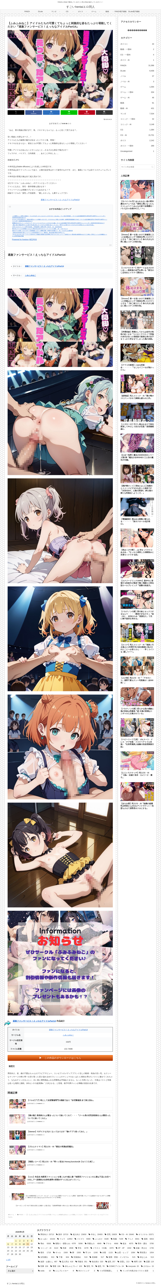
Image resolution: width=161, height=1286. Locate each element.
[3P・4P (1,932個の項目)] (123, 1248)
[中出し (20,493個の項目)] (95, 1234)
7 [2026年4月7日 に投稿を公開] (12, 1244)
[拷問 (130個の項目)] (137, 1262)
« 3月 (8, 1260)
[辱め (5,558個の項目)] (44, 1243)
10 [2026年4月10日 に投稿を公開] (24, 1244)
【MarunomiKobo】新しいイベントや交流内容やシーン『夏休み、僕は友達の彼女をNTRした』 (38, 232)
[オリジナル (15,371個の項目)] (145, 1234)
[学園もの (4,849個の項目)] (93, 1243)
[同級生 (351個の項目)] (81, 1262)
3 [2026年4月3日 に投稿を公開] (23, 1241)
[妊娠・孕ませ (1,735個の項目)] (144, 1248)
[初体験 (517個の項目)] (97, 1257)
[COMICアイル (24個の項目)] (115, 1266)
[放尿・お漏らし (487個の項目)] (47, 1262)
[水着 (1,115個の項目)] (106, 1252)
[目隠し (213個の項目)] (123, 1262)
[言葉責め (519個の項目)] (79, 1257)
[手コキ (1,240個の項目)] (90, 1252)
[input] (137, 167)
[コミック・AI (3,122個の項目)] (48, 1248)
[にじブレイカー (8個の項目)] (63, 1271)
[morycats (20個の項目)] (132, 1266)
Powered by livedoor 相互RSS (24, 240)
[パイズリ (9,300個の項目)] (82, 1239)
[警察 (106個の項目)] (55, 1266)
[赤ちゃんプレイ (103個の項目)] (72, 1266)
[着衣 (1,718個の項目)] (44, 1252)
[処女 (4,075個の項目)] (126, 1243)
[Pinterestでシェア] (86, 112)
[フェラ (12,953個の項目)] (64, 1239)
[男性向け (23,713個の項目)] (46, 1234)
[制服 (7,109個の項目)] (117, 1239)
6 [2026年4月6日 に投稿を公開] (8, 1244)
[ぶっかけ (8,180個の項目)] (101, 1239)
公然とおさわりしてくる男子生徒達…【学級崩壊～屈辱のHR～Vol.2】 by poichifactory (37, 227)
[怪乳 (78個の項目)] (88, 1266)
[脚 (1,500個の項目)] (75, 1252)
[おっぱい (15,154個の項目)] (46, 1239)
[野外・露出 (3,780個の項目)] (144, 1243)
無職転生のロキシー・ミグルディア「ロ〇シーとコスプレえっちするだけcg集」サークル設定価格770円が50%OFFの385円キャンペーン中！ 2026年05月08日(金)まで (58, 223)
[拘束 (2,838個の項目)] (66, 1248)
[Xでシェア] (16, 112)
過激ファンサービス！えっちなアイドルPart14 (60, 200)
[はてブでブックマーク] (51, 112)
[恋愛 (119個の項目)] (149, 1262)
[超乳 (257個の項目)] (110, 1262)
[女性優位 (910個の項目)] (46, 1257)
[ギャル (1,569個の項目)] (60, 1252)
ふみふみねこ (30, 275)
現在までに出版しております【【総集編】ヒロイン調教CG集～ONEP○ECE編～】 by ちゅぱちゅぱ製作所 (42, 230)
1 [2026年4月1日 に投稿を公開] (15, 1241)
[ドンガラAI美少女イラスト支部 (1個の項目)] (137, 1271)
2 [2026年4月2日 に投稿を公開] (19, 1241)
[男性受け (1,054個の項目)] (145, 1252)
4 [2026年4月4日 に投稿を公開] (27, 1241)
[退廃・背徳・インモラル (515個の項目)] (120, 1257)
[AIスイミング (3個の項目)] (85, 1271)
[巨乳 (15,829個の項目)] (111, 1234)
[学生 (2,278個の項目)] (82, 1248)
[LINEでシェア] (69, 112)
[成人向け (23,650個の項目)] (78, 1234)
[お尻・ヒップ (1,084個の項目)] (125, 1252)
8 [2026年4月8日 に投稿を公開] (15, 1244)
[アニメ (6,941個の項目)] (132, 1239)
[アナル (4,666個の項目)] (111, 1243)
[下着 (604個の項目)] (63, 1257)
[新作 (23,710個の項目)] (62, 1234)
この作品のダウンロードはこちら (62, 1058)
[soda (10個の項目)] (44, 1271)
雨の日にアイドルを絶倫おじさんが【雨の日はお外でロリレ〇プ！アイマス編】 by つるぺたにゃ (40, 228)
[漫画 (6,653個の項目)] (148, 1239)
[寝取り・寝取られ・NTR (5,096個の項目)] (68, 1243)
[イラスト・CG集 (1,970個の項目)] (102, 1248)
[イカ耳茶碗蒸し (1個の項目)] (107, 1271)
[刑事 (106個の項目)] (43, 1266)
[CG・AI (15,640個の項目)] (126, 1234)
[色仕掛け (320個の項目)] (96, 1262)
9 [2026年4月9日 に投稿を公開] (19, 1244)
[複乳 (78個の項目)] (100, 1266)
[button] (104, 112)
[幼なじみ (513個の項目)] (146, 1257)
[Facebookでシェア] (33, 112)
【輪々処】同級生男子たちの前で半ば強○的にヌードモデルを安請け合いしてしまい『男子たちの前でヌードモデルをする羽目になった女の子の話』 (53, 225)
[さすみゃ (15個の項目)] (147, 1266)
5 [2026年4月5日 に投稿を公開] (31, 1241)
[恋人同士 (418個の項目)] (66, 1262)
